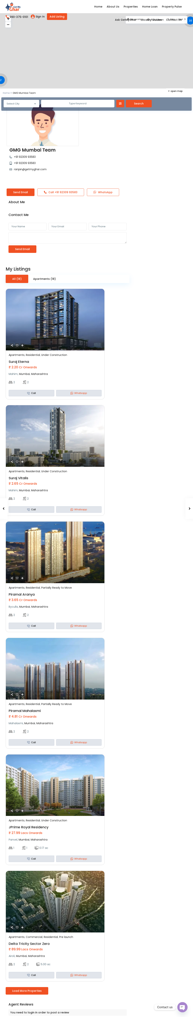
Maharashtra (39, 336)
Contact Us (174, 20)
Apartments (17, 317)
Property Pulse (172, 6)
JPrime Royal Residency (28, 789)
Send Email (20, 154)
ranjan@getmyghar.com (91, 124)
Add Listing (57, 16)
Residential (33, 317)
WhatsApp (103, 154)
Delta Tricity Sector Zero (29, 906)
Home (98, 6)
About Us (113, 6)
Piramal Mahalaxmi (25, 673)
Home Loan (150, 6)
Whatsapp (78, 355)
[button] (2, 80)
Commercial (34, 899)
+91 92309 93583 (85, 112)
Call (60, 154)
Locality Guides (151, 20)
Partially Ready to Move (56, 550)
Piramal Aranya (22, 556)
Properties (131, 6)
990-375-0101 (19, 17)
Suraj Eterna (19, 324)
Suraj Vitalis (18, 440)
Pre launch (66, 899)
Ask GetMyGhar (125, 20)
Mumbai (24, 336)
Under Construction (54, 317)
